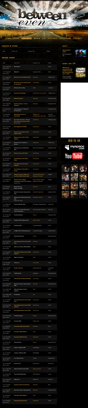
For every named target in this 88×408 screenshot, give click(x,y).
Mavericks (35, 103)
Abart (34, 246)
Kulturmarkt (35, 337)
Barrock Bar (35, 142)
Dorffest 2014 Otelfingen (20, 93)
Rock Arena (35, 119)
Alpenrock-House (37, 368)
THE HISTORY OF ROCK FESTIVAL (22, 278)
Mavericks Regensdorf (38, 192)
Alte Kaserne (36, 82)
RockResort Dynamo (37, 197)
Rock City (35, 186)
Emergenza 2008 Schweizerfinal (21, 326)
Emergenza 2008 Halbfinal (20, 331)
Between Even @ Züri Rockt (21, 153)
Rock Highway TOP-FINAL (20, 126)
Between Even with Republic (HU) (22, 77)
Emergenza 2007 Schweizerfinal (21, 384)
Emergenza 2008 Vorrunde (20, 337)
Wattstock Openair (18, 98)
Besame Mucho (36, 220)
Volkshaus (35, 241)
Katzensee (35, 98)
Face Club (35, 77)
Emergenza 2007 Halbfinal (20, 395)
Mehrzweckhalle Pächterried (39, 209)
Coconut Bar (36, 262)
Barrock (35, 214)
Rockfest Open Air (18, 268)
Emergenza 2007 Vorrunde (20, 400)
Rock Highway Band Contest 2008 (22, 310)
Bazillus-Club (36, 321)
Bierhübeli (35, 326)
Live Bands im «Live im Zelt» (39, 93)
